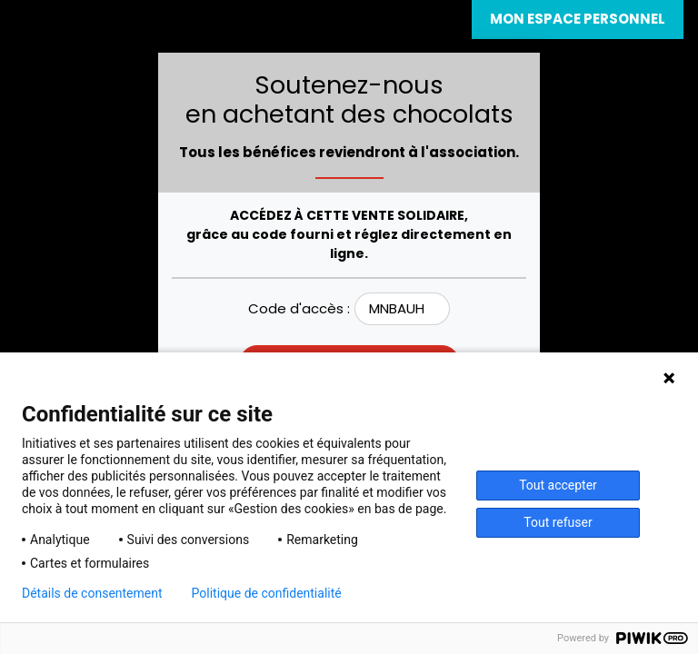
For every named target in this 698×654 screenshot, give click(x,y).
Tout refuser (558, 522)
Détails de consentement (92, 593)
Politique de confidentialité (267, 593)
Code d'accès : (299, 308)
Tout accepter (558, 485)
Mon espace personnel (577, 18)
